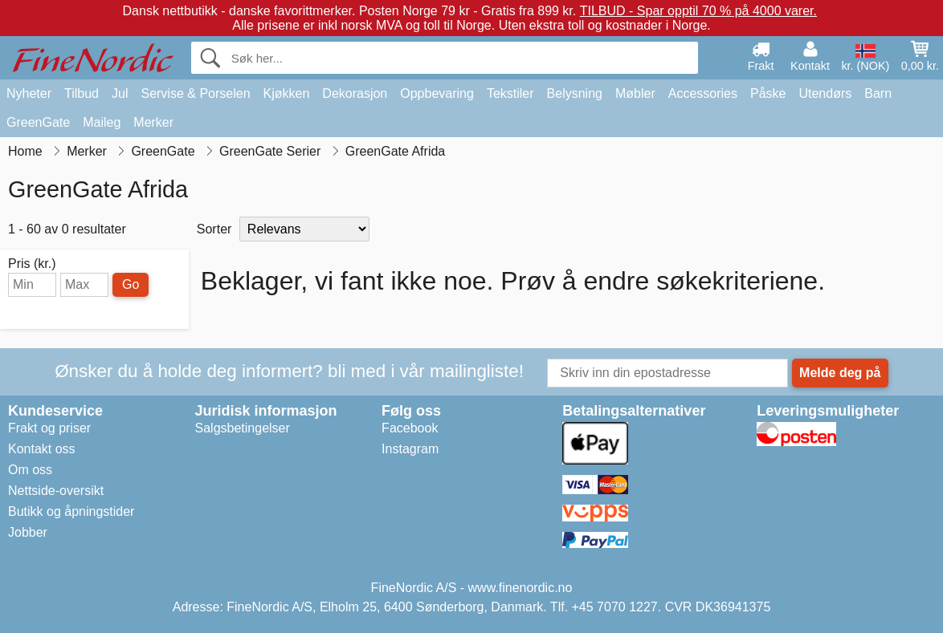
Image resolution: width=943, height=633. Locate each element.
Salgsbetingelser (242, 428)
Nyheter (28, 93)
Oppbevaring (437, 93)
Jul (120, 93)
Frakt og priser (49, 428)
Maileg (101, 122)
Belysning (574, 93)
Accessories (702, 93)
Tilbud (81, 93)
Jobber (27, 532)
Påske (768, 93)
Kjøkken (286, 93)
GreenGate (38, 122)
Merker (153, 122)
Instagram (410, 449)
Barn (878, 93)
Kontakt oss (42, 449)
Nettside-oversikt (56, 490)
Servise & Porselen (195, 93)
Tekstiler (510, 93)
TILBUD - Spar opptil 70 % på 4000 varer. (698, 11)
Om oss (30, 470)
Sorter (214, 229)
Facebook (410, 428)
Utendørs (824, 93)
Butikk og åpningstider (71, 511)
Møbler (635, 93)
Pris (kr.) (32, 264)
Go (130, 284)
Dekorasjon (354, 93)
